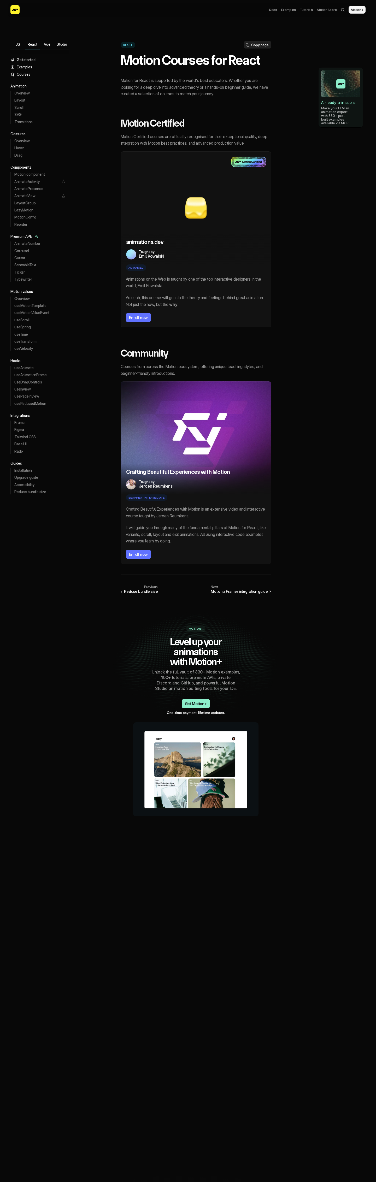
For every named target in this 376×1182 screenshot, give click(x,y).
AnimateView (24, 195)
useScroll (22, 320)
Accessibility (24, 484)
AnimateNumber (27, 243)
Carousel (21, 251)
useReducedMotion (30, 403)
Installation (23, 470)
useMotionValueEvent (31, 312)
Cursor (19, 258)
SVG (18, 114)
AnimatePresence (28, 188)
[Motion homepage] (15, 9)
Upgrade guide (26, 477)
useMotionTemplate (30, 305)
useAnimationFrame (30, 375)
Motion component (29, 174)
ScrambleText (25, 265)
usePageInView (26, 396)
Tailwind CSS (25, 437)
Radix (18, 451)
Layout (19, 100)
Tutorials (306, 10)
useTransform (25, 341)
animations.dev (145, 242)
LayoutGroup (25, 203)
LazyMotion (23, 210)
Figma (19, 429)
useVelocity (23, 348)
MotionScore (327, 10)
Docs (273, 10)
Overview (22, 93)
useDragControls (28, 382)
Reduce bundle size (30, 491)
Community (144, 353)
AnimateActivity (27, 181)
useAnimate (24, 367)
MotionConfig (25, 217)
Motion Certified (153, 123)
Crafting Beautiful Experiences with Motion (178, 472)
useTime (21, 334)
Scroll (19, 107)
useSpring (22, 327)
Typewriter (23, 279)
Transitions (23, 122)
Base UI (20, 444)
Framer (20, 422)
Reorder (20, 224)
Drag (18, 155)
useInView (22, 389)
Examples (288, 10)
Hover (19, 148)
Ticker (19, 272)
